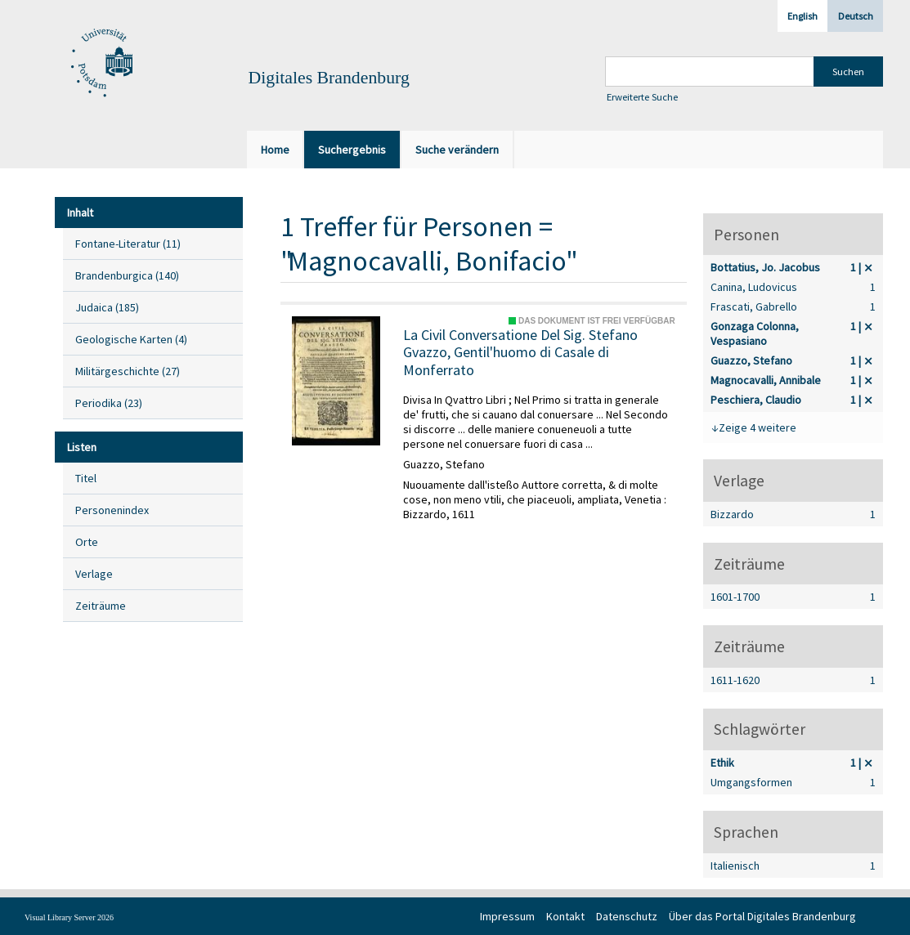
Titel (85, 478)
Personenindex (112, 510)
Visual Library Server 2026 (69, 917)
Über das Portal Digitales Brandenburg (762, 916)
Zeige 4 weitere (757, 427)
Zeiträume (100, 605)
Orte (86, 542)
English (802, 16)
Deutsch (855, 16)
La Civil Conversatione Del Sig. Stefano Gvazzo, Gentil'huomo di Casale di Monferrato (520, 352)
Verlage (94, 573)
